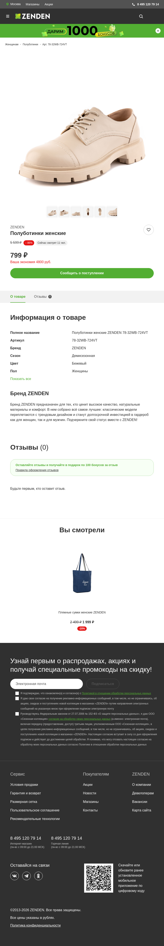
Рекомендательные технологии (35, 819)
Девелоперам (143, 793)
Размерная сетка (23, 802)
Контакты (90, 810)
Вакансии (139, 802)
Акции (49, 4)
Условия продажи (24, 784)
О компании (141, 784)
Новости (89, 793)
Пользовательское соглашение (34, 810)
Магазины (33, 4)
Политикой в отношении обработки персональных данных (116, 693)
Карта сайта (141, 810)
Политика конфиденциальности (35, 925)
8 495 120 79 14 (145, 4)
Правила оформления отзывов (37, 470)
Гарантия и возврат (25, 793)
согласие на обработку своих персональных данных (79, 718)
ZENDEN (17, 227)
